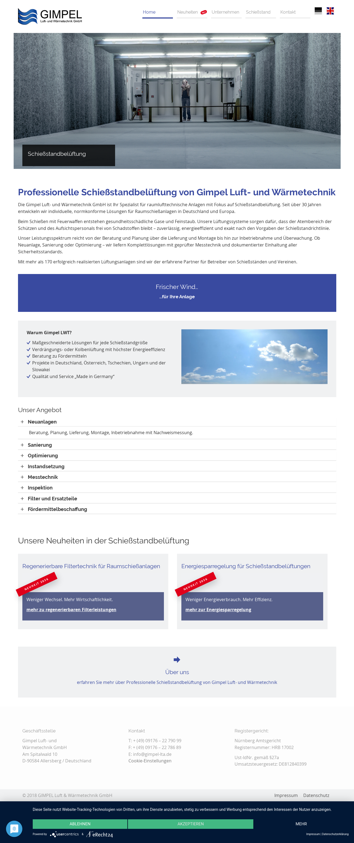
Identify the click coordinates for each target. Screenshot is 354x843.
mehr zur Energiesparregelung (218, 610)
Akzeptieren (191, 824)
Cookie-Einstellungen (150, 761)
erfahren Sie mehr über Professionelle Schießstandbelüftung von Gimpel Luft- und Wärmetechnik (177, 682)
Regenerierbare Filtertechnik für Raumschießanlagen (91, 566)
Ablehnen (80, 824)
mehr (301, 824)
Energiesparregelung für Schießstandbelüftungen (245, 566)
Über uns (177, 672)
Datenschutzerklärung (335, 834)
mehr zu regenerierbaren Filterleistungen (71, 610)
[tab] (177, 421)
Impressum (313, 834)
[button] (39, 422)
